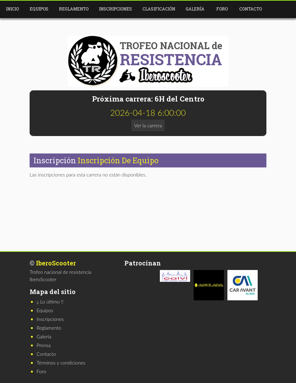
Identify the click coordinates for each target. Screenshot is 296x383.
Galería (195, 9)
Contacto (250, 9)
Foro (222, 9)
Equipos (39, 9)
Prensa (43, 345)
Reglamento (73, 9)
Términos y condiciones (61, 363)
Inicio (12, 9)
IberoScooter (56, 263)
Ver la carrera (148, 125)
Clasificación (158, 9)
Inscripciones (115, 9)
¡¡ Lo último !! (50, 302)
